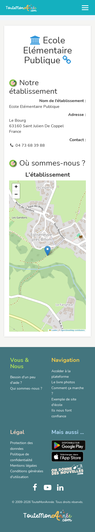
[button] (47, 251)
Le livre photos (63, 382)
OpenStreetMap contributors (73, 330)
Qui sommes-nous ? (26, 388)
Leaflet (53, 330)
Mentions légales (23, 465)
